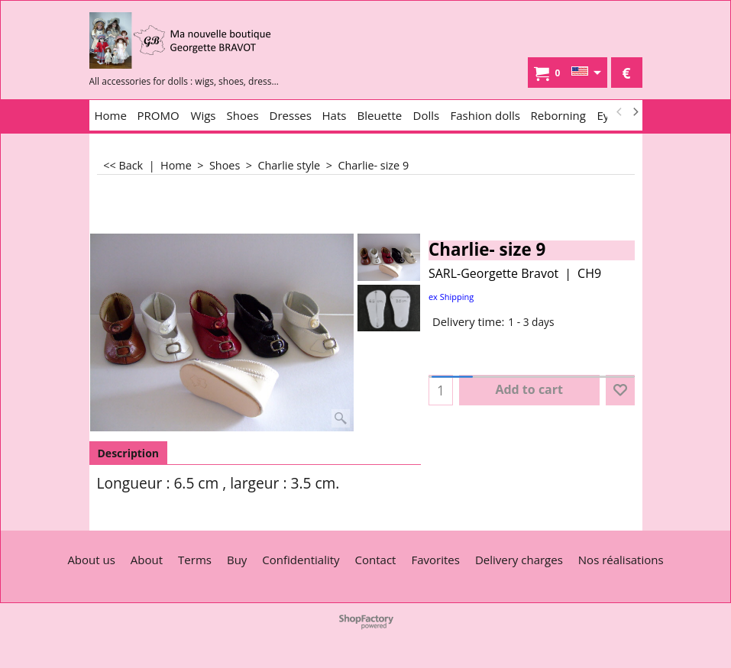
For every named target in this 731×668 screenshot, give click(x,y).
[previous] (620, 112)
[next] (635, 112)
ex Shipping (451, 296)
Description (129, 453)
